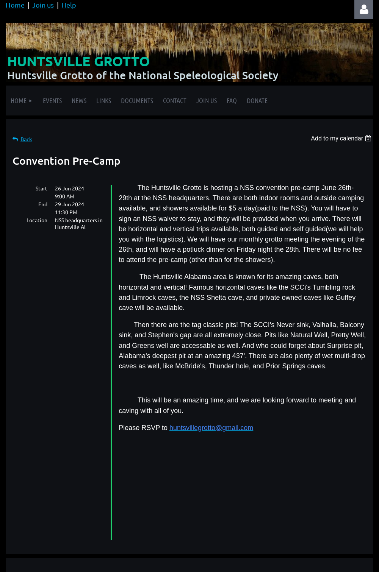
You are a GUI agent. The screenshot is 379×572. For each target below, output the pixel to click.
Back (26, 139)
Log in (363, 9)
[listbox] (342, 138)
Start (41, 188)
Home (15, 5)
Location (37, 220)
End (42, 204)
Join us (43, 5)
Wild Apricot (282, 562)
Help (68, 5)
